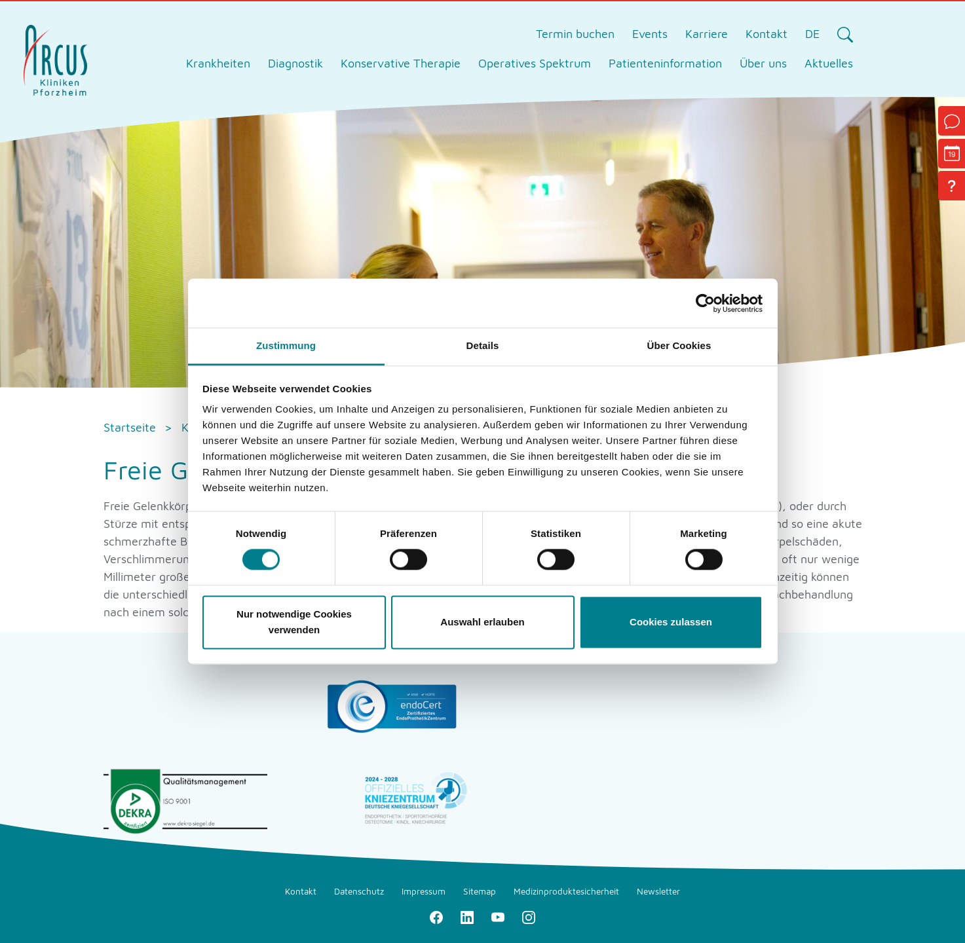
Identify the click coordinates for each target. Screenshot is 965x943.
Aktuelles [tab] (828, 63)
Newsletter (658, 891)
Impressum (423, 891)
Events (650, 34)
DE (812, 34)
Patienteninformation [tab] (665, 63)
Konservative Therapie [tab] (401, 63)
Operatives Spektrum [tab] (534, 63)
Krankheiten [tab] (218, 63)
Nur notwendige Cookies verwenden (294, 621)
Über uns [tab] (763, 63)
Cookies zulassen (671, 621)
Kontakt (766, 34)
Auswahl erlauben (482, 621)
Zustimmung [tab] (286, 345)
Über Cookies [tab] (679, 345)
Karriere (706, 34)
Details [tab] (482, 345)
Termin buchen (575, 34)
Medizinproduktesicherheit (566, 891)
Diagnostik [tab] (295, 63)
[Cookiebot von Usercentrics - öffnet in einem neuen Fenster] (705, 303)
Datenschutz (359, 891)
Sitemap (479, 891)
